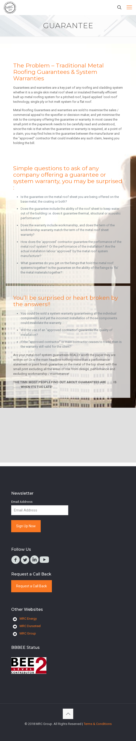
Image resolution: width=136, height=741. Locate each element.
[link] (28, 665)
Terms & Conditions (98, 724)
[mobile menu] (129, 7)
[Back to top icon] (68, 714)
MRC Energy (28, 618)
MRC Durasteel (30, 626)
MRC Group (28, 633)
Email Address (22, 502)
